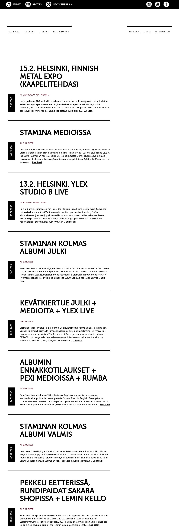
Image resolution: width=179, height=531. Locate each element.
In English (162, 31)
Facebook (166, 4)
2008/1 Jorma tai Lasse (37, 95)
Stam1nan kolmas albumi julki (53, 248)
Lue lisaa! (88, 111)
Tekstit (29, 31)
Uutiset (14, 31)
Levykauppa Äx (62, 4)
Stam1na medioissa (55, 133)
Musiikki (134, 31)
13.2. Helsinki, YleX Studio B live (53, 188)
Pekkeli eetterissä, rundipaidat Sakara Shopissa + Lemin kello (63, 491)
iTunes (17, 4)
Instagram (149, 4)
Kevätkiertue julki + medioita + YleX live (58, 307)
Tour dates (61, 31)
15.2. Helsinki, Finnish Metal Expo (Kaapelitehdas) (59, 76)
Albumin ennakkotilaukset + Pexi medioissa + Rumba (63, 370)
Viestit (44, 31)
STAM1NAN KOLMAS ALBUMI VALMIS (53, 430)
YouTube (157, 4)
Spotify (37, 4)
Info (148, 31)
